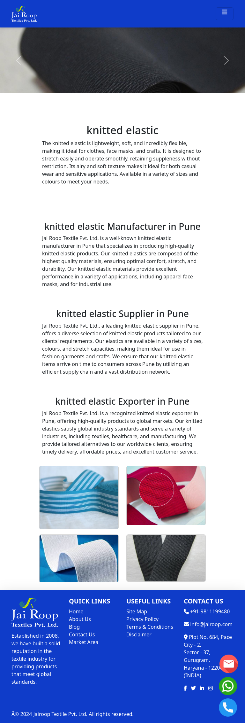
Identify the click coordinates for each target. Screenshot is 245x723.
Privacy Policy (142, 619)
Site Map (136, 611)
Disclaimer (139, 634)
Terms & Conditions (149, 626)
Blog (74, 626)
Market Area (83, 642)
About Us (80, 619)
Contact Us (82, 634)
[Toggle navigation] (225, 13)
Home (76, 611)
